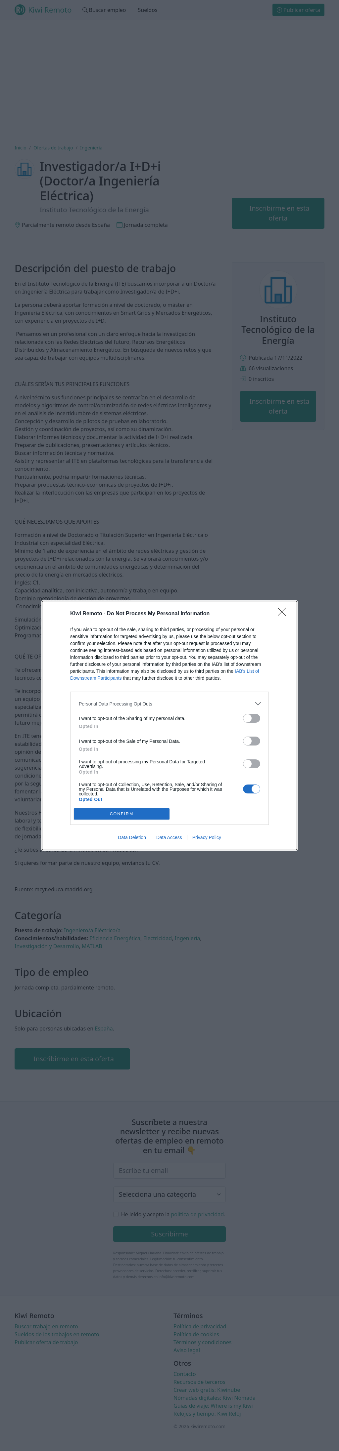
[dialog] (169, 725)
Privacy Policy (206, 837)
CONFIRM (121, 814)
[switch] (251, 718)
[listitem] (169, 703)
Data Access (169, 837)
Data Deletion (132, 837)
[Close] (284, 614)
